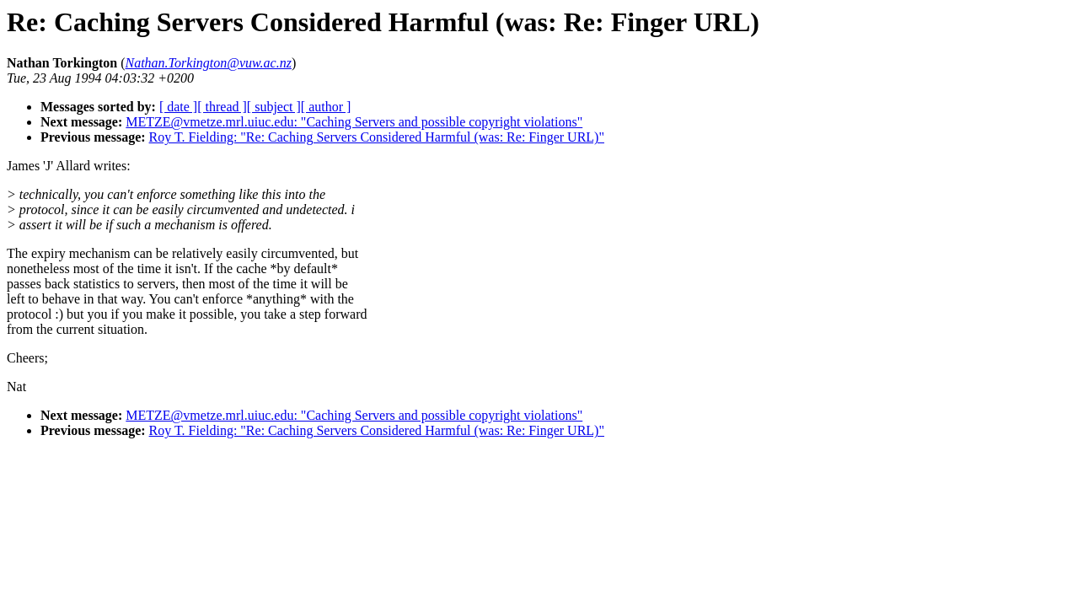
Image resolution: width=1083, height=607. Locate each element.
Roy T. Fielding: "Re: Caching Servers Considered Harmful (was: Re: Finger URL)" (376, 137)
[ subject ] (274, 106)
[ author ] (326, 106)
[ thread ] (222, 106)
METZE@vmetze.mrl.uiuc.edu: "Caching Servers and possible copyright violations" (354, 122)
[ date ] (178, 106)
